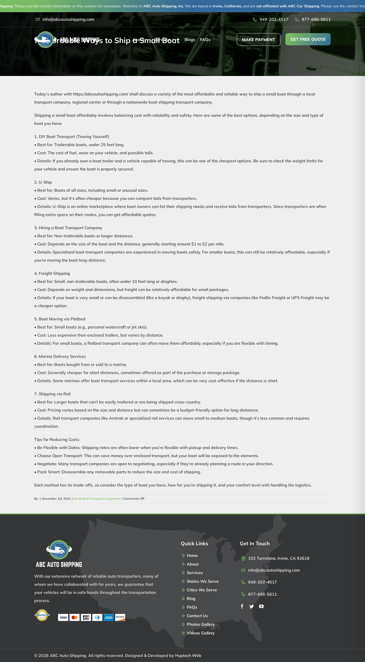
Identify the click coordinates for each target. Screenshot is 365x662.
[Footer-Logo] (58, 541)
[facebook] (242, 606)
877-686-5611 (316, 19)
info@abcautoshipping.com (68, 19)
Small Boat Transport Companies (97, 498)
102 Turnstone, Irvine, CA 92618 (278, 558)
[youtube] (261, 606)
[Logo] (66, 33)
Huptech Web (188, 655)
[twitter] (251, 606)
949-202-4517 (274, 19)
